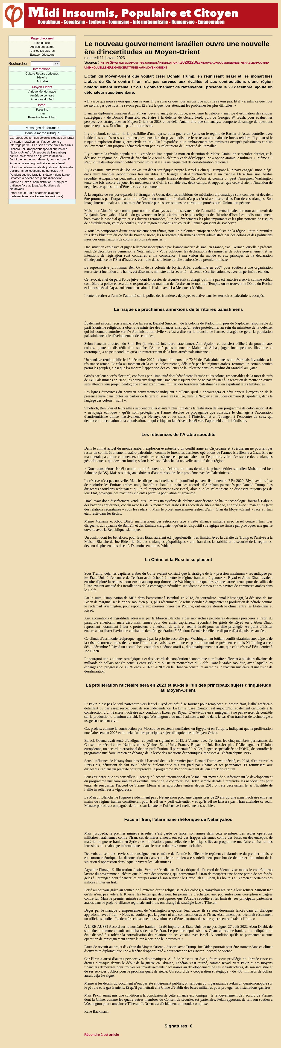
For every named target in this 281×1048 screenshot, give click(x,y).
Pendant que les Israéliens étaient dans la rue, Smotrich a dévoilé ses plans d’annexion (40, 176)
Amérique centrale (42, 95)
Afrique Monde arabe (42, 91)
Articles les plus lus (42, 50)
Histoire (42, 77)
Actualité (42, 81)
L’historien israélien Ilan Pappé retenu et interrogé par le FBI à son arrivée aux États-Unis (41, 143)
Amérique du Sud (42, 99)
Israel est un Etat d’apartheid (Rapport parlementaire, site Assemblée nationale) (36, 194)
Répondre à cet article (101, 1034)
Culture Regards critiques (42, 73)
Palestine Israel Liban (42, 117)
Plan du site (42, 43)
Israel (42, 105)
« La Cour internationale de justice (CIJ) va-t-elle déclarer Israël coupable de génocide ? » (41, 168)
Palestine (42, 109)
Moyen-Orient (42, 87)
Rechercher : (19, 64)
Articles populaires (42, 46)
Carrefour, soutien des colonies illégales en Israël (42, 137)
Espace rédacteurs (42, 54)
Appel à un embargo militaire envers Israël (37, 163)
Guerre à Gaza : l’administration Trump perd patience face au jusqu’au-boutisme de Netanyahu (38, 185)
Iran (42, 113)
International (42, 69)
